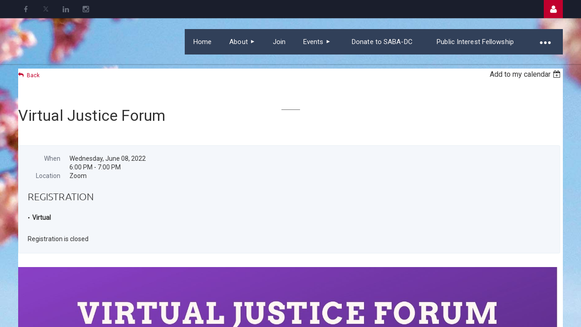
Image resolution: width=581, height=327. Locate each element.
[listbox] (526, 74)
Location (48, 175)
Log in (553, 9)
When (52, 158)
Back (33, 75)
